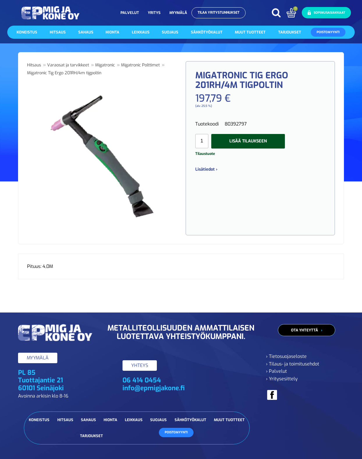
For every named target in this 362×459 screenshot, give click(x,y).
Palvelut (129, 12)
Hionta (112, 32)
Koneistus (27, 32)
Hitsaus (58, 32)
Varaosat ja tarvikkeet (68, 65)
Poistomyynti (328, 32)
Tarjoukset (289, 32)
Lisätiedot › (206, 169)
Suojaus (170, 32)
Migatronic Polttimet (140, 65)
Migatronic (105, 65)
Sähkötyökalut (207, 32)
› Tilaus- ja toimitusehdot (292, 364)
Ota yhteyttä (304, 330)
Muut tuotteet (250, 32)
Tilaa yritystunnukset (218, 12)
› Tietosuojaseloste (286, 356)
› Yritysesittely (282, 379)
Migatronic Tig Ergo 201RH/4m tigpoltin (64, 73)
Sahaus (85, 32)
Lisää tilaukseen (248, 141)
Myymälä (178, 12)
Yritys (154, 12)
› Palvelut (276, 371)
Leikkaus (141, 32)
